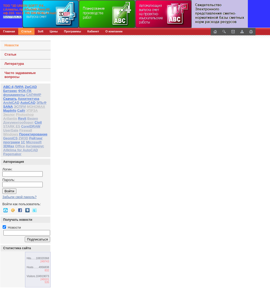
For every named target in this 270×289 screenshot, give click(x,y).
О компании (114, 31)
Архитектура (28, 99)
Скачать (10, 99)
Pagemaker (12, 154)
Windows (10, 134)
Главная (9, 31)
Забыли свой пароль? (19, 197)
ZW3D (23, 138)
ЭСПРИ (20, 107)
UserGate (10, 130)
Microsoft (34, 142)
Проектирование (33, 134)
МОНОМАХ (36, 107)
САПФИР (33, 95)
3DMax (8, 146)
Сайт (21, 110)
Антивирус (35, 146)
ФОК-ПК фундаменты (17, 93)
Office (20, 146)
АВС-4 (8, 87)
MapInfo (9, 110)
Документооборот (18, 122)
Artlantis (10, 118)
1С (23, 142)
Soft (40, 31)
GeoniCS (10, 138)
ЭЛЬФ (41, 103)
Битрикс (10, 91)
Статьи (26, 31)
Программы (72, 31)
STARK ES (11, 126)
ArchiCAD (11, 103)
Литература (14, 64)
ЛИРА (19, 87)
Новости (11, 45)
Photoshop (25, 114)
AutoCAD (28, 103)
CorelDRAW (30, 126)
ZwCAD (31, 87)
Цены (54, 31)
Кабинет (93, 31)
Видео (32, 118)
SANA (8, 107)
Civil (38, 122)
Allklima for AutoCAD (20, 150)
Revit (22, 118)
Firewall (25, 130)
